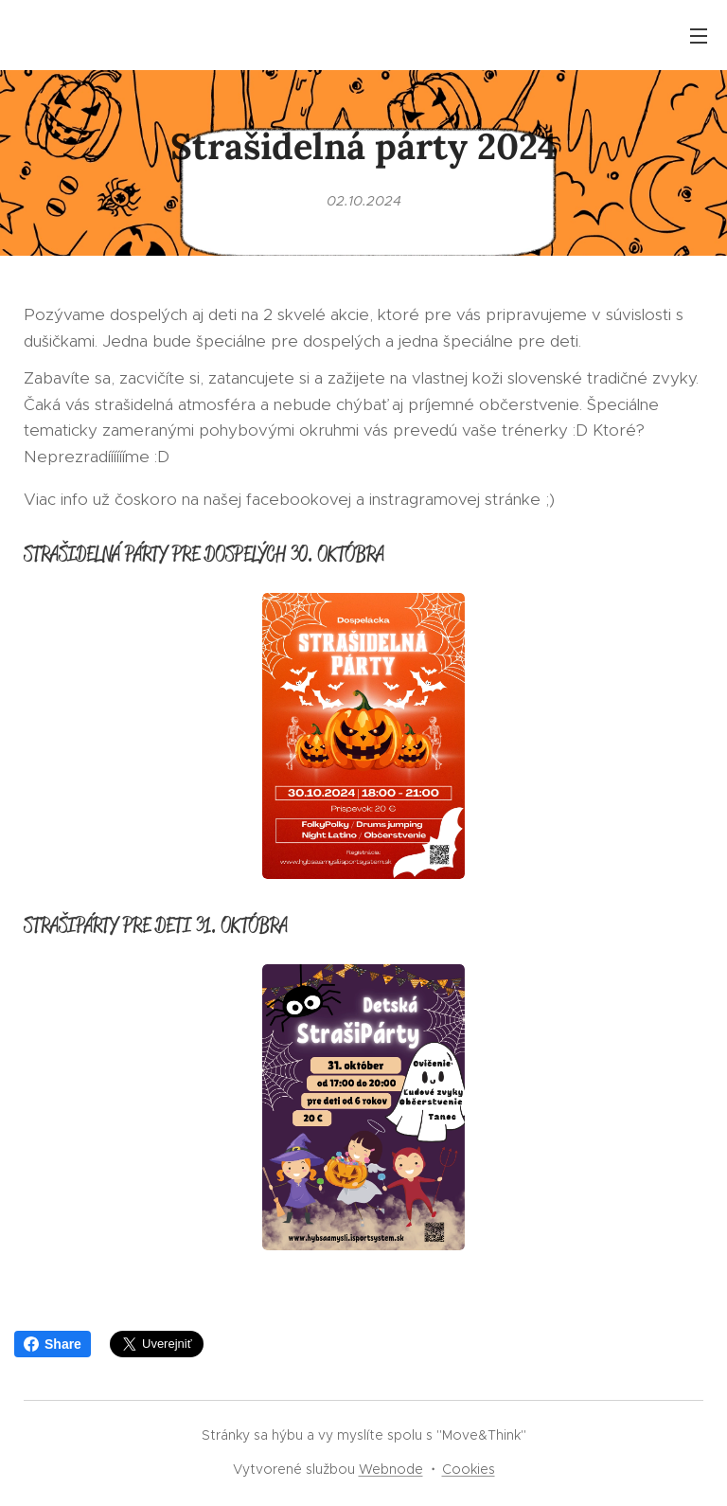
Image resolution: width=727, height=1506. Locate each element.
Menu (698, 36)
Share (52, 1344)
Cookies (468, 1469)
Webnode (391, 1469)
